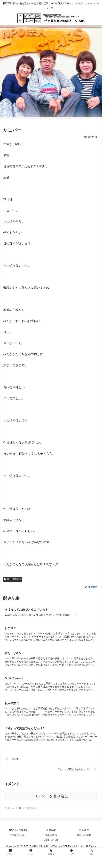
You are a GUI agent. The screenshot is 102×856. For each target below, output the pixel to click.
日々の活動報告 (12, 579)
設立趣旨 (84, 830)
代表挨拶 (51, 830)
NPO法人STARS (18, 830)
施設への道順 (84, 835)
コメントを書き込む (51, 797)
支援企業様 (51, 835)
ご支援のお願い (18, 835)
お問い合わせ (51, 840)
